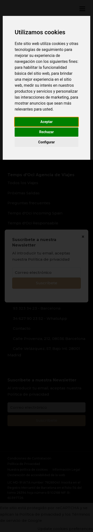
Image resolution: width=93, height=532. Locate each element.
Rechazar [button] (46, 132)
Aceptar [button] (46, 122)
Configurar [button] (46, 142)
